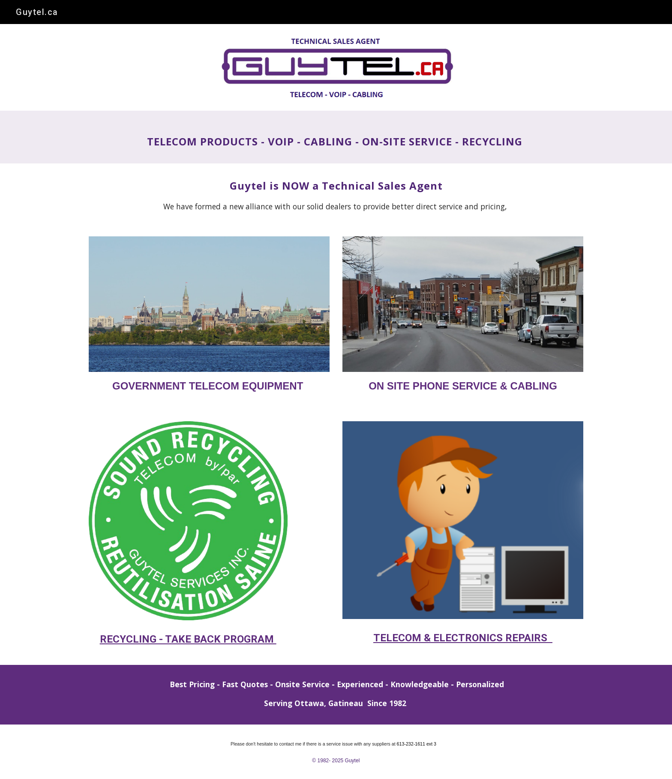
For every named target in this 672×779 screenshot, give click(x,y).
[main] (336, 137)
